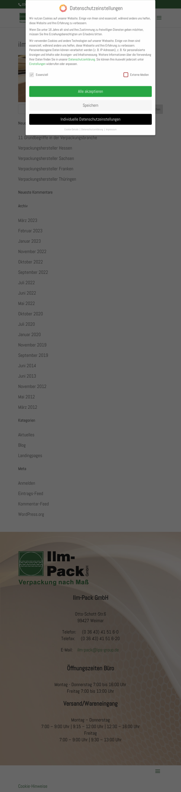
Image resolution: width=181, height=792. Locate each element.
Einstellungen (37, 60)
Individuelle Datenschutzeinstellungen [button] (90, 115)
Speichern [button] (90, 101)
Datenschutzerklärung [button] (92, 126)
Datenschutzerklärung (81, 56)
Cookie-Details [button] (71, 126)
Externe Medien (136, 71)
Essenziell (38, 71)
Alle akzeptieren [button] (90, 88)
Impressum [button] (111, 126)
